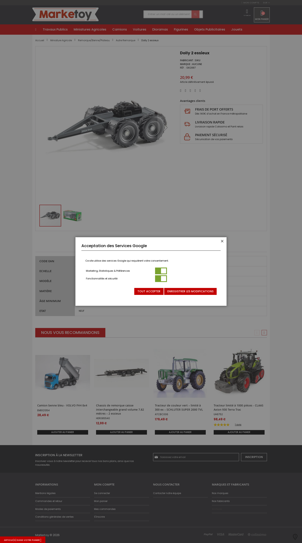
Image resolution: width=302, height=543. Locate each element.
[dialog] (151, 271)
